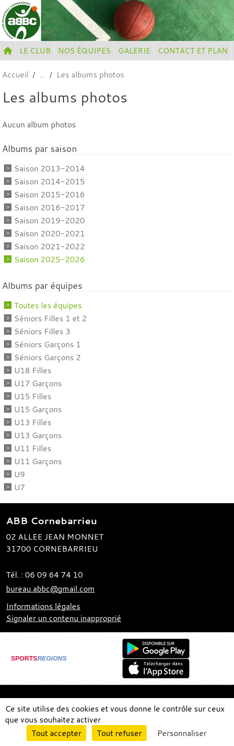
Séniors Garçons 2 (47, 357)
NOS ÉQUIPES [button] (84, 50)
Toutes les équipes (48, 305)
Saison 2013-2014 (49, 168)
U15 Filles (32, 396)
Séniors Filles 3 (42, 331)
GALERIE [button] (134, 50)
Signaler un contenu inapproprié (63, 618)
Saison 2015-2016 (49, 194)
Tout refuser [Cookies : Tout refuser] (119, 733)
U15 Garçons (38, 409)
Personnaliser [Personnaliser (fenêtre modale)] (182, 733)
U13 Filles (32, 422)
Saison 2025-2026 (49, 259)
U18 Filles (32, 370)
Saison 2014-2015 (49, 181)
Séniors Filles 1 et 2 (50, 318)
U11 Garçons (38, 461)
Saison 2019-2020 (49, 220)
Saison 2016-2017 (49, 207)
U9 (19, 474)
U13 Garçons (38, 435)
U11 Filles (32, 448)
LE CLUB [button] (34, 50)
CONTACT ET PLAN (193, 50)
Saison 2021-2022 (49, 246)
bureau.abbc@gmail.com (50, 588)
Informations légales (43, 606)
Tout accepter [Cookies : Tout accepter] (56, 733)
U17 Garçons (38, 383)
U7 (19, 487)
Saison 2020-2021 (49, 233)
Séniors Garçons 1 (47, 344)
